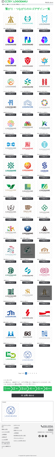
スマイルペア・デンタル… (42, 28)
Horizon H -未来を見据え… (42, 91)
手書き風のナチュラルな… (8, 259)
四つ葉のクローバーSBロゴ (43, 217)
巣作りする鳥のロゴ (24, 259)
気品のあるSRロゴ (24, 301)
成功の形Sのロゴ (40, 175)
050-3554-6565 (48, 428)
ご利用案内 (4, 434)
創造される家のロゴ (41, 259)
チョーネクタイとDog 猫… (25, 364)
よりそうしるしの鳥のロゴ (9, 91)
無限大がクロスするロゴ (8, 154)
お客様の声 (4, 437)
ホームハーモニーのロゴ (25, 133)
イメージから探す (11, 4)
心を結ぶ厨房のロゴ (24, 154)
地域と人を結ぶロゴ (7, 175)
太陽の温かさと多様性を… (42, 112)
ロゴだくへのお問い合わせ (20, 440)
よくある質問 (5, 439)
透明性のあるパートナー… (8, 343)
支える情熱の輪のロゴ (25, 70)
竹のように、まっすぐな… (25, 196)
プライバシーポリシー (19, 438)
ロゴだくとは (17, 425)
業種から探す (5, 429)
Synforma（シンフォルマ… (9, 70)
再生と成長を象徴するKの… (43, 133)
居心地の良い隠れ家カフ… (25, 217)
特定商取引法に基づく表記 (20, 435)
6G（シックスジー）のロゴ (26, 343)
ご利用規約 (16, 433)
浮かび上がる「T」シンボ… (43, 154)
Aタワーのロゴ (40, 301)
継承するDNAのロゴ (24, 322)
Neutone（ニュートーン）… (43, 49)
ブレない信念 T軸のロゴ (25, 91)
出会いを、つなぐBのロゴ (25, 49)
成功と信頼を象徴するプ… (8, 28)
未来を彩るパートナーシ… (8, 238)
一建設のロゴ (6, 280)
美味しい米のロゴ (41, 280)
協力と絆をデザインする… (8, 133)
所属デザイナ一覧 (18, 430)
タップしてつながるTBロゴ (9, 49)
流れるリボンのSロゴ (41, 322)
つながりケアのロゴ (24, 175)
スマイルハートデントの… (25, 28)
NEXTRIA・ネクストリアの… (43, 70)
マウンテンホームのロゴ (25, 112)
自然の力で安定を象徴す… (8, 196)
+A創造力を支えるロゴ (8, 112)
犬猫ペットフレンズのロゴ (9, 364)
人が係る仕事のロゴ (41, 196)
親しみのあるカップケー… (8, 217)
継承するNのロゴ (40, 343)
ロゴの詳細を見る (10, 30)
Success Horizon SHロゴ (25, 280)
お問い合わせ (49, 2)
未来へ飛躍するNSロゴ (25, 238)
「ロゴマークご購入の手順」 (14, 384)
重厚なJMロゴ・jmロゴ (8, 322)
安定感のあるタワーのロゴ (9, 301)
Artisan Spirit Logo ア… (42, 238)
